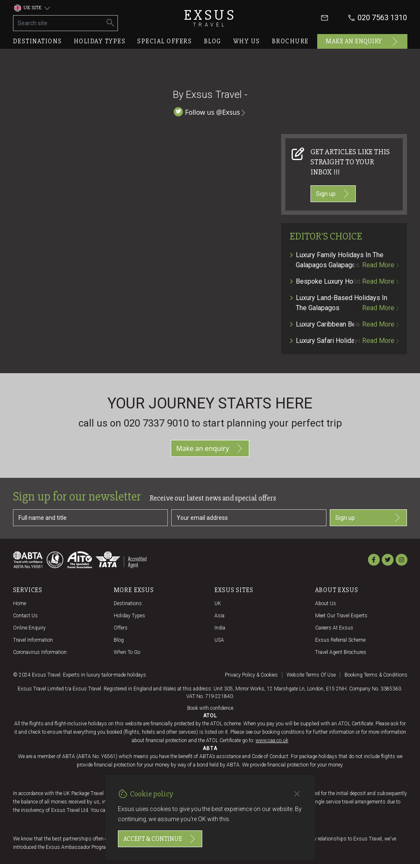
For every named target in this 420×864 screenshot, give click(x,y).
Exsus (210, 18)
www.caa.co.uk (272, 740)
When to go (127, 652)
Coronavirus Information (40, 652)
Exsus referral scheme (340, 640)
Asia (219, 616)
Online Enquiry (29, 628)
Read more (380, 265)
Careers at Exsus (334, 628)
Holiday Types (129, 616)
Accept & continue (160, 839)
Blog (213, 41)
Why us (246, 41)
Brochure (290, 41)
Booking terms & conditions (375, 675)
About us (325, 603)
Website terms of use (311, 675)
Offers (121, 628)
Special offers (164, 41)
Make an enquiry (362, 41)
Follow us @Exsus (210, 112)
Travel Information (33, 640)
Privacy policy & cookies (251, 675)
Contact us (25, 616)
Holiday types (100, 41)
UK (217, 603)
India (219, 628)
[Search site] (58, 23)
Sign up (333, 194)
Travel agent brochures (340, 652)
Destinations (37, 41)
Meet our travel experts (341, 616)
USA (219, 640)
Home (19, 603)
